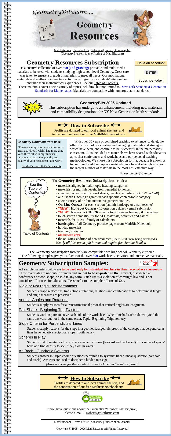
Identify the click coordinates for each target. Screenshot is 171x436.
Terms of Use (81, 50)
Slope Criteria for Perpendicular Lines (50, 323)
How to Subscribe (89, 125)
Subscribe (97, 50)
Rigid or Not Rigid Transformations (48, 286)
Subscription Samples (118, 50)
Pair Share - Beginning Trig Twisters (49, 310)
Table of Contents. (106, 83)
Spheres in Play (32, 337)
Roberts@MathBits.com (102, 413)
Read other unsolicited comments (41, 166)
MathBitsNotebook (138, 223)
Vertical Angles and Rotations (43, 300)
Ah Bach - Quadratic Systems (44, 351)
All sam (24, 269)
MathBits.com (62, 50)
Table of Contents (36, 233)
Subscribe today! (151, 80)
